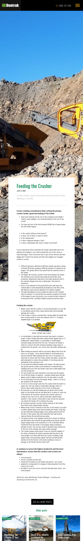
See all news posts (42, 501)
